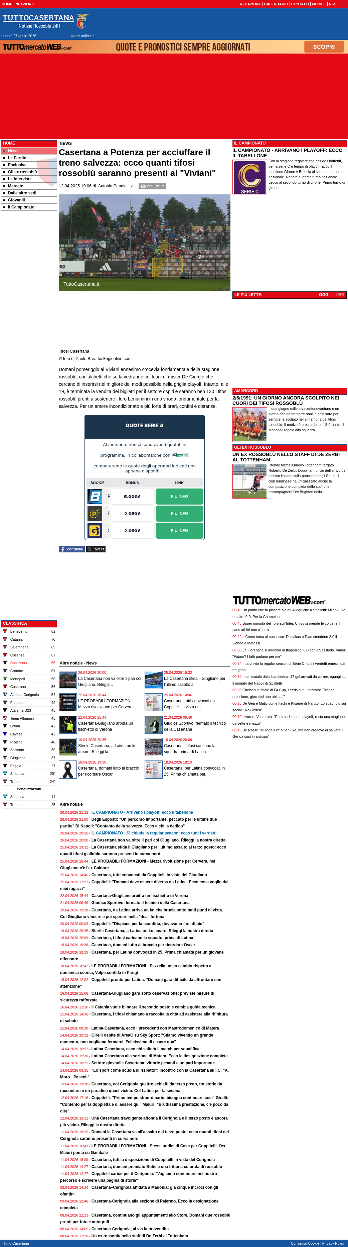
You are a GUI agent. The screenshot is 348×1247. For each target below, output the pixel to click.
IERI (340, 294)
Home (9, 143)
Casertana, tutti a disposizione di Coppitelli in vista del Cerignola (153, 1159)
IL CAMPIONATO (250, 143)
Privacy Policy (333, 1243)
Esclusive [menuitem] (14, 165)
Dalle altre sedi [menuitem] (19, 193)
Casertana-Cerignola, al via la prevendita (130, 1229)
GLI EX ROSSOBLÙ (252, 447)
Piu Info (179, 496)
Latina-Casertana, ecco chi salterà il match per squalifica (145, 1049)
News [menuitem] (10, 151)
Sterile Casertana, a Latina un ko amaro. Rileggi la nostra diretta (152, 930)
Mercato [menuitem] (13, 186)
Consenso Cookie (305, 1243)
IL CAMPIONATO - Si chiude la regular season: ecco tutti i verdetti (154, 833)
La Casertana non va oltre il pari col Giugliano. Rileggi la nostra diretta (158, 840)
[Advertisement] (29, 317)
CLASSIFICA (15, 623)
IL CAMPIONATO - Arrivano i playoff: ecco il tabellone (142, 812)
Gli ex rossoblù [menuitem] (20, 172)
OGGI (324, 294)
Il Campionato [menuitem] (18, 207)
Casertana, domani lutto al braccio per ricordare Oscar (143, 945)
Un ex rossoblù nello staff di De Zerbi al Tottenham (140, 1236)
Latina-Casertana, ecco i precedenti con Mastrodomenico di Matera (155, 1028)
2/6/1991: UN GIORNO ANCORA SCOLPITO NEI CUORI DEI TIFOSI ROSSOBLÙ (285, 400)
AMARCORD (246, 390)
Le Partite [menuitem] (14, 158)
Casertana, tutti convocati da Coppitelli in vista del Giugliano (149, 875)
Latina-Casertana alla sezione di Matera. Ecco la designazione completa (160, 1056)
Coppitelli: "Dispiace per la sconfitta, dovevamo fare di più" (148, 923)
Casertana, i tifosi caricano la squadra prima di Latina (142, 938)
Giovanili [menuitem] (14, 200)
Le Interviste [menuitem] (17, 179)
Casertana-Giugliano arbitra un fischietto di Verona (140, 895)
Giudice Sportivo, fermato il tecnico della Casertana (141, 902)
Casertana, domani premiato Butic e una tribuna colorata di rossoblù (157, 1166)
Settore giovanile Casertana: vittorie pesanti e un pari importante (153, 1063)
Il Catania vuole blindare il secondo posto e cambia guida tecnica (153, 1007)
